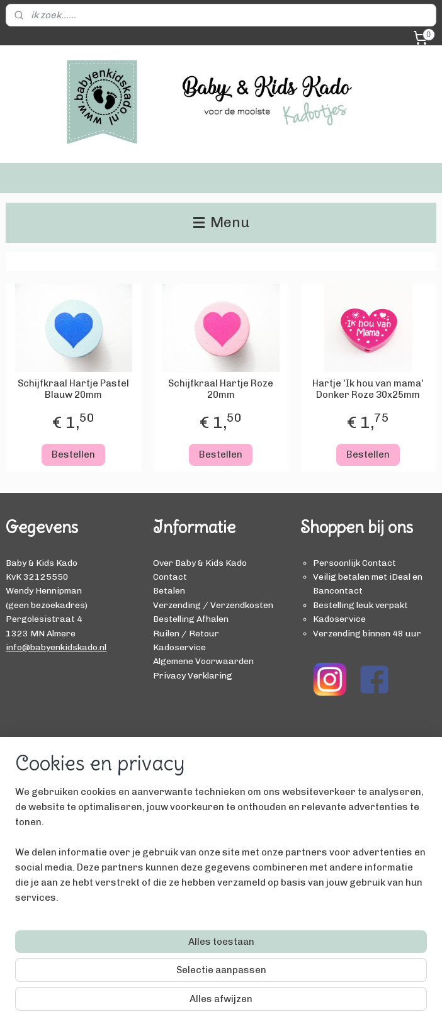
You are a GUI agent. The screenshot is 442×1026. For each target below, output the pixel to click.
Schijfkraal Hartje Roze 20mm (220, 389)
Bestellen (73, 454)
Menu (221, 222)
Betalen (169, 590)
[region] (138, 935)
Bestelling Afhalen (191, 619)
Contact (170, 577)
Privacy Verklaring (192, 675)
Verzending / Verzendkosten (213, 605)
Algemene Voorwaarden (203, 661)
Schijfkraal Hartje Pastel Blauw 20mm (73, 389)
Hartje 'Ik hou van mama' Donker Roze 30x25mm (368, 389)
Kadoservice (179, 647)
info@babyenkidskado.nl (56, 647)
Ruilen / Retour (186, 633)
